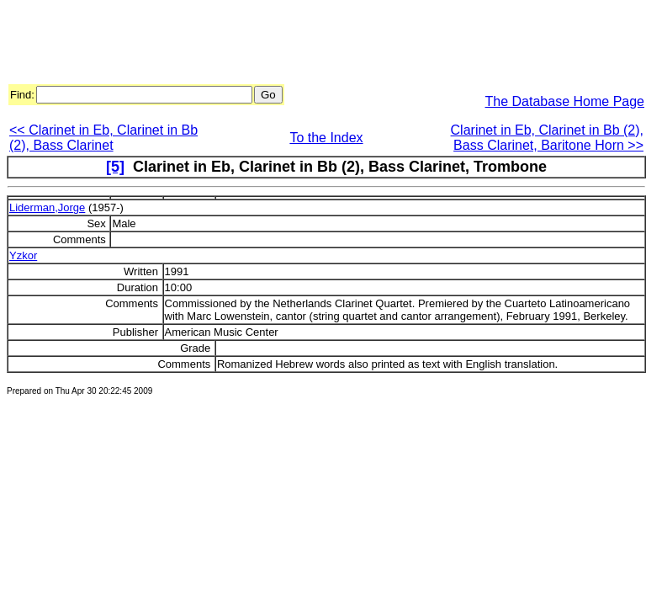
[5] (115, 166)
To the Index (326, 137)
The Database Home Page (564, 101)
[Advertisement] (313, 44)
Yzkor (23, 255)
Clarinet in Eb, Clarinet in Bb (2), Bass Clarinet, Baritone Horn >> (547, 137)
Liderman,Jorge (47, 207)
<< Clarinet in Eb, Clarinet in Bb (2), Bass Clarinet (103, 137)
